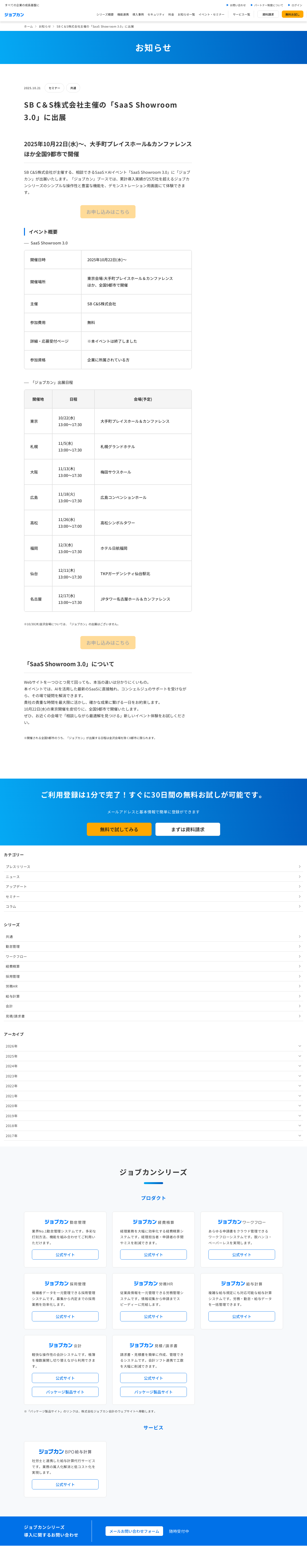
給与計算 (216, 235)
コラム (214, 146)
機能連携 (123, 14)
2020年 (215, 345)
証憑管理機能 (265, 1317)
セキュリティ (156, 14)
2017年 (215, 375)
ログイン (297, 5)
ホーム (28, 26)
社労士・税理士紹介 (158, 1364)
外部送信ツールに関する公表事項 (254, 1483)
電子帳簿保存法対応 (209, 1317)
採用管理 (216, 216)
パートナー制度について (268, 5)
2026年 (215, 285)
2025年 (215, 295)
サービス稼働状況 (195, 1289)
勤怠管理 (216, 186)
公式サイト (65, 953)
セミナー (54, 88)
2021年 (215, 335)
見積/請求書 (218, 255)
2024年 (215, 305)
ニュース (216, 116)
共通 (73, 88)
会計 (212, 245)
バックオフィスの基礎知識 (136, 1462)
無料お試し (292, 14)
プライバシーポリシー (168, 1483)
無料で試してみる (119, 829)
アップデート (219, 126)
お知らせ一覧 (186, 14)
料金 (171, 14)
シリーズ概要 (105, 14)
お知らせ (45, 26)
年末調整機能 (253, 1309)
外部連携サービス (130, 1364)
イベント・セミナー (211, 14)
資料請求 (268, 14)
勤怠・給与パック (196, 1309)
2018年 (215, 365)
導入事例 (138, 14)
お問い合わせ (238, 5)
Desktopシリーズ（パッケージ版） (163, 1344)
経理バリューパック (167, 1309)
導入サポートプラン (164, 1325)
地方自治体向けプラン (226, 1309)
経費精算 (216, 206)
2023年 (215, 315)
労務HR (215, 226)
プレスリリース (221, 106)
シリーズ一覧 (127, 1344)
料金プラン (125, 1442)
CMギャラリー (199, 1462)
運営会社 (124, 1483)
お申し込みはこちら (108, 211)
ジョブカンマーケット (172, 1462)
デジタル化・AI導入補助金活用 (139, 1317)
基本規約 (141, 1483)
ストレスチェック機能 (133, 1325)
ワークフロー (219, 196)
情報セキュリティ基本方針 (207, 1483)
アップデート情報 (169, 1289)
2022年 (215, 325)
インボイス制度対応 (239, 1317)
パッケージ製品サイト (65, 1091)
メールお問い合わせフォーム (134, 1230)
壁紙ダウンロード (224, 1462)
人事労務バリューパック (134, 1309)
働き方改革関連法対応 (178, 1317)
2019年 (215, 355)
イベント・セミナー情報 (134, 1403)
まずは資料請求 (188, 829)
